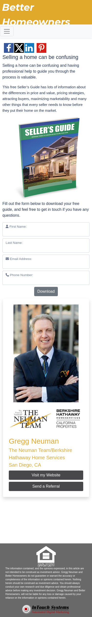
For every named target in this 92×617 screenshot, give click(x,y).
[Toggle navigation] (7, 31)
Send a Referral (46, 486)
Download (46, 291)
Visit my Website (46, 475)
